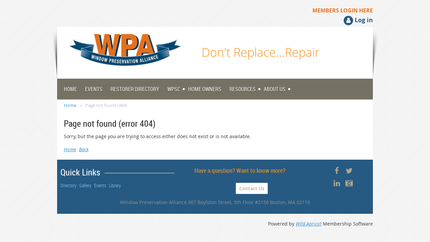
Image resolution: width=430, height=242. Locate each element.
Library (115, 185)
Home (70, 105)
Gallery (85, 185)
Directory (68, 185)
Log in (364, 20)
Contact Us (251, 188)
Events (100, 185)
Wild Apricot (308, 223)
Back (84, 149)
